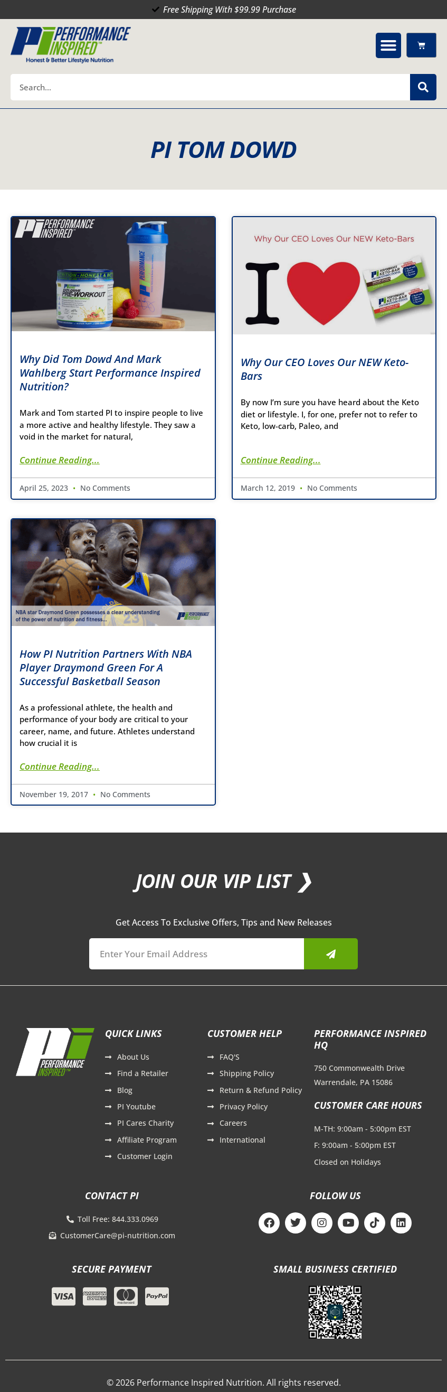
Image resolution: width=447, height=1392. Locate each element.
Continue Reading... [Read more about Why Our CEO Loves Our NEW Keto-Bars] (281, 460)
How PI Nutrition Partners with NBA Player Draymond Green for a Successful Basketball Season (106, 667)
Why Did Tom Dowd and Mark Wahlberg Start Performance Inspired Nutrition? (110, 373)
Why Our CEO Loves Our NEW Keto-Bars (324, 369)
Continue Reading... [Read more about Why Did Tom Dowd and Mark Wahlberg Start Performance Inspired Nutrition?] (60, 460)
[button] (388, 45)
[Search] (423, 87)
